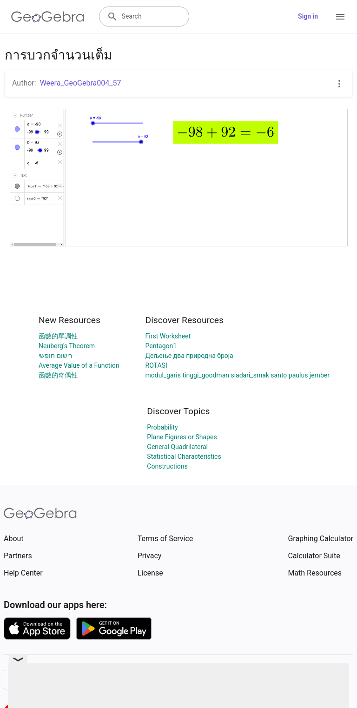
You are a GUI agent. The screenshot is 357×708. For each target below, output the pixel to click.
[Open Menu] (340, 16)
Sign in (308, 16)
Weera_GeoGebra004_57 (80, 83)
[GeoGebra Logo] (47, 16)
